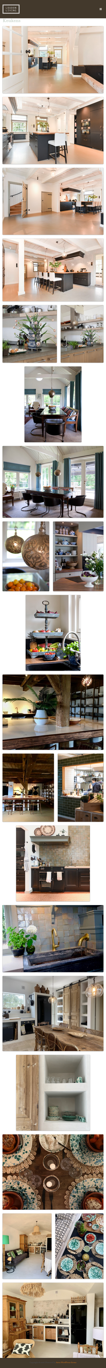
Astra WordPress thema (66, 1362)
